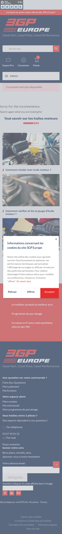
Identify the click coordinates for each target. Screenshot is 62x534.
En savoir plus (24, 281)
